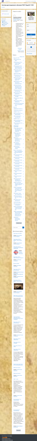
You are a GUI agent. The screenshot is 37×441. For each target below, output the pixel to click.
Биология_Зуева (17, 73)
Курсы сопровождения (18, 150)
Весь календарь (29, 53)
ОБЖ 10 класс (17, 118)
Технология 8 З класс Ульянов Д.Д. (18, 155)
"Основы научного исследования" (18, 204)
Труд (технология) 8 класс (18, 174)
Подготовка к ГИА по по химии (19, 99)
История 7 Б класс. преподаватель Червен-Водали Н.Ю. (18, 179)
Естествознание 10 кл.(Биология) (18, 124)
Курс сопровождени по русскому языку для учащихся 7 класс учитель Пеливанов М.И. (18, 189)
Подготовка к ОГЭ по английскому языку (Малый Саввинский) (18, 67)
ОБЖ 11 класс (17, 111)
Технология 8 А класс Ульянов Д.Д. (18, 169)
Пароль (28, 30)
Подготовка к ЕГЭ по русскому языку (18, 91)
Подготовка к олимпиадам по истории (17, 147)
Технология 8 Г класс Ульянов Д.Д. (18, 161)
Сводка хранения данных (6, 438)
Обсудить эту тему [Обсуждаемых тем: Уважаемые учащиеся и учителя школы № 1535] (21, 50)
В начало (3, 7)
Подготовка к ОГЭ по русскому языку (18, 76)
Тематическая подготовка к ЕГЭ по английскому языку (19, 104)
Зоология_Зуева (17, 202)
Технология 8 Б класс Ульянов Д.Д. (18, 166)
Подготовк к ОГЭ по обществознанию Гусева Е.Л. (18, 70)
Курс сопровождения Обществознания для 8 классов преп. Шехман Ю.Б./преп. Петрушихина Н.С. (18, 213)
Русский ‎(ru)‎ (7, 1)
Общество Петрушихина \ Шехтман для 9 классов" (17, 219)
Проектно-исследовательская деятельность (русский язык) (18, 139)
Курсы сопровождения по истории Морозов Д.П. (18, 152)
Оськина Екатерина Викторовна (21, 252)
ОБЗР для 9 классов (18, 108)
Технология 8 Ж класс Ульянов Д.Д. (18, 158)
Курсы (4, 25)
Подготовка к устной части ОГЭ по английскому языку (18, 82)
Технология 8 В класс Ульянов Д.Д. (18, 163)
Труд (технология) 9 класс (18, 171)
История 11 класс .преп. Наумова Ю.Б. (18, 194)
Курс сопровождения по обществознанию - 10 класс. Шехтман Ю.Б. (18, 208)
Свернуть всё (22, 56)
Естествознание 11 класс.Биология (18, 117)
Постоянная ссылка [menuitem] (20, 49)
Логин (28, 26)
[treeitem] (6, 23)
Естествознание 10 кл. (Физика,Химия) (18, 121)
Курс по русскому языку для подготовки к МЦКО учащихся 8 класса (18, 184)
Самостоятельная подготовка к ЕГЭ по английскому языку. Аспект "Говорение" (18, 87)
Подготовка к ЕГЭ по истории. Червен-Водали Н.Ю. (18, 78)
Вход (35, 1)
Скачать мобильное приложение (7, 440)
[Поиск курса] (17, 227)
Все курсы (18, 430)
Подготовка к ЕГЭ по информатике (18, 93)
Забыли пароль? (29, 36)
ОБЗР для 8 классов (18, 110)
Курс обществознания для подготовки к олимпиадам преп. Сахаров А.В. (18, 130)
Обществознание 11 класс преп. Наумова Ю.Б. (18, 197)
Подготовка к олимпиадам (16, 126)
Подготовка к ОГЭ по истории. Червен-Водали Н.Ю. (18, 63)
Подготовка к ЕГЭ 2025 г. (18, 60)
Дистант (15, 107)
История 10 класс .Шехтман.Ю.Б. (18, 200)
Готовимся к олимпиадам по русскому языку (17, 143)
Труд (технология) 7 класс (18, 177)
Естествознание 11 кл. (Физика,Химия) (18, 114)
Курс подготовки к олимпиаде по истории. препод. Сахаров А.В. (18, 135)
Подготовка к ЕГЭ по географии (18, 96)
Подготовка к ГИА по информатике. (18, 101)
